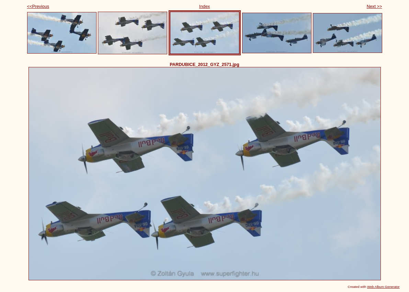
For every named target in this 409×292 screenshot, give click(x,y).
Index (204, 6)
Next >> (374, 6)
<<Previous (38, 6)
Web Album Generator (383, 287)
